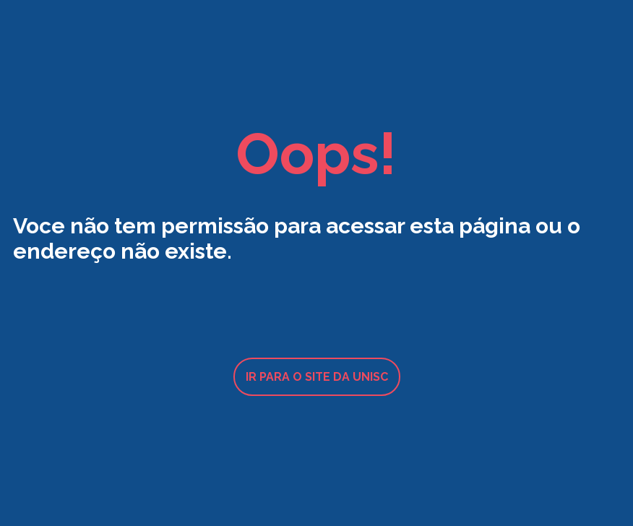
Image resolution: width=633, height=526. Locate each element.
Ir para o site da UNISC (317, 377)
